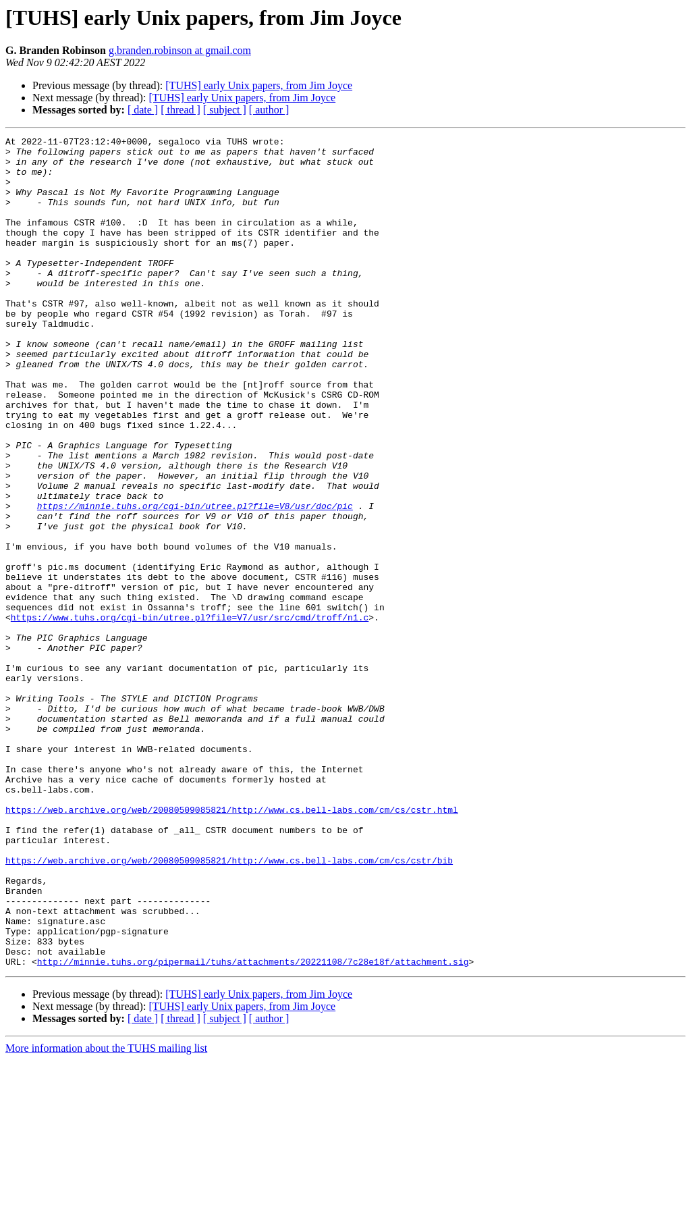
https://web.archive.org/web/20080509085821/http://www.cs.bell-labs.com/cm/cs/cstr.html (231, 945)
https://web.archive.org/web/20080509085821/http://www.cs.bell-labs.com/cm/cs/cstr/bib (229, 1006)
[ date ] (143, 109)
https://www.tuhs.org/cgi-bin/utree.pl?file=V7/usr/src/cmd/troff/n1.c (189, 714)
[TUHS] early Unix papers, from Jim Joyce (258, 85)
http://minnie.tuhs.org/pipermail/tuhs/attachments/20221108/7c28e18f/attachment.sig (253, 1127)
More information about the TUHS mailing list (106, 1214)
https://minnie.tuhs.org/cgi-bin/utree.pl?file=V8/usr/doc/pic (195, 581)
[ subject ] (224, 109)
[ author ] (269, 109)
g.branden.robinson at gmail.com (180, 50)
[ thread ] (180, 109)
